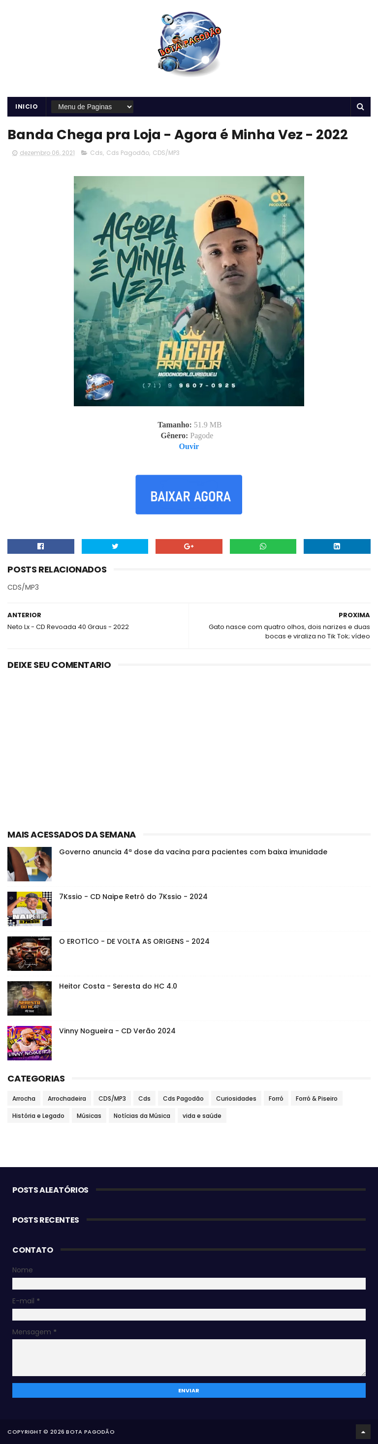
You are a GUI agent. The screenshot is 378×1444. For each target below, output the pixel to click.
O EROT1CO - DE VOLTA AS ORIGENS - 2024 (134, 941)
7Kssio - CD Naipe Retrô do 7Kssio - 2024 (133, 897)
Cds (96, 153)
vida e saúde (202, 1116)
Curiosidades (236, 1098)
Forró (276, 1098)
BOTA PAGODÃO (90, 1432)
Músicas (89, 1116)
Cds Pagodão (127, 153)
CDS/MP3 (166, 153)
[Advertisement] (188, 747)
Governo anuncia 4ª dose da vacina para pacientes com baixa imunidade (193, 852)
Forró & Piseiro (317, 1098)
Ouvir (189, 446)
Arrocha (23, 1098)
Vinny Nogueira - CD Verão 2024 (117, 1031)
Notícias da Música (142, 1116)
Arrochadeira (67, 1098)
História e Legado (38, 1116)
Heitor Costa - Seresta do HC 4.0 (118, 986)
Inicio (26, 106)
